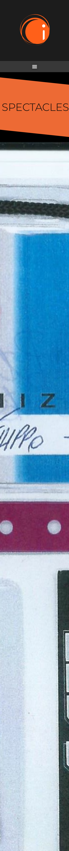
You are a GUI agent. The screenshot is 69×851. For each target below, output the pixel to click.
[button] (34, 67)
